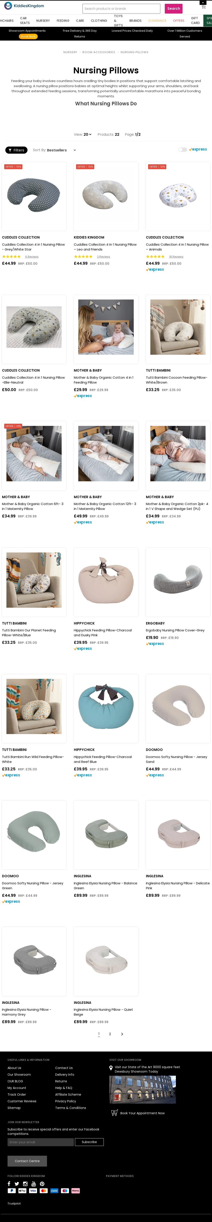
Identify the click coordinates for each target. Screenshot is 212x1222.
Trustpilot (14, 1203)
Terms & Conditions (70, 1108)
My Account (17, 1088)
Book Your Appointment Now (142, 1113)
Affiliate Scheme (68, 1094)
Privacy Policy (65, 1101)
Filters (16, 150)
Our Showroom (19, 1074)
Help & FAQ (63, 1088)
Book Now (28, 36)
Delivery (72, 31)
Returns (61, 1081)
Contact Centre (27, 1161)
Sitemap (14, 1108)
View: (78, 134)
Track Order (17, 1094)
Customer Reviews (22, 1101)
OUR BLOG (15, 1081)
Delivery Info (64, 1074)
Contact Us (64, 1068)
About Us (14, 1068)
